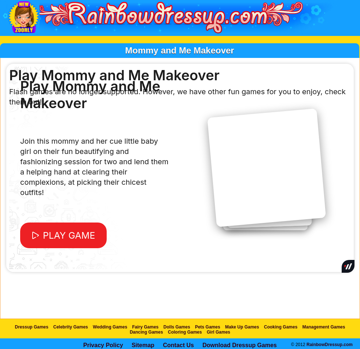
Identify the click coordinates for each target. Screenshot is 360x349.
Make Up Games (242, 327)
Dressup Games (31, 327)
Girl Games (218, 332)
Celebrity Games (70, 327)
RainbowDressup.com (329, 344)
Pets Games (207, 327)
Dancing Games (146, 332)
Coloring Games (185, 332)
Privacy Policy (103, 345)
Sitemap (143, 345)
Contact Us (178, 345)
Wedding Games (110, 327)
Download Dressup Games (239, 345)
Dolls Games (177, 327)
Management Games (323, 327)
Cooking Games (280, 327)
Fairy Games (145, 327)
